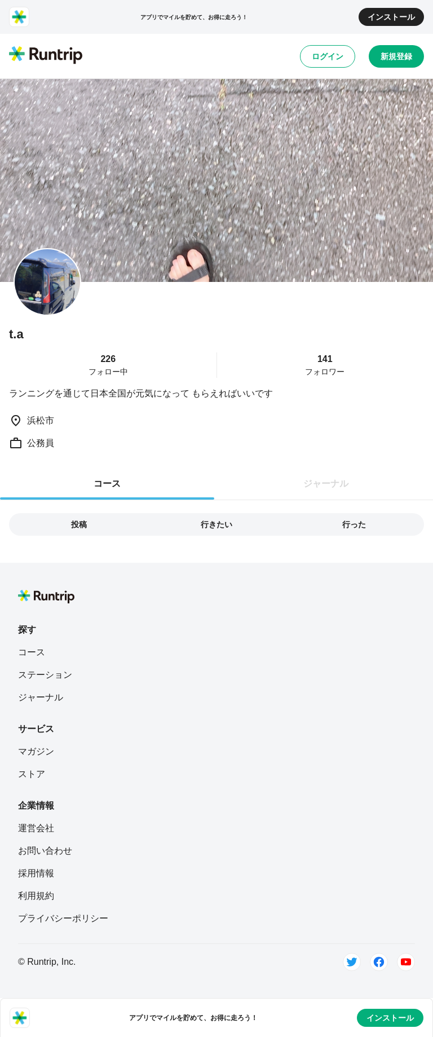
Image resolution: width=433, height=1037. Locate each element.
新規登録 (396, 56)
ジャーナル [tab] (325, 483)
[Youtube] (406, 962)
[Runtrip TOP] (45, 55)
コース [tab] (107, 483)
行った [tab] (354, 524)
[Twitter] (352, 962)
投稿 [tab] (79, 524)
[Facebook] (379, 962)
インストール (391, 16)
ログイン (327, 56)
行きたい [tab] (216, 524)
